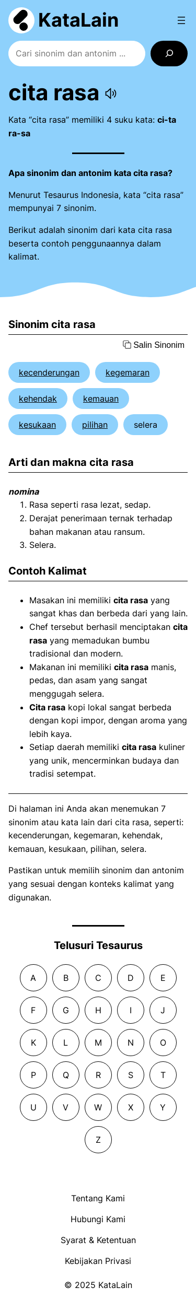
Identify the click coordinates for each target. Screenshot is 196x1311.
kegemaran (127, 372)
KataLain (78, 19)
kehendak (38, 398)
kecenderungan (49, 372)
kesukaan (37, 424)
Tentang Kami (98, 1198)
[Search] (169, 53)
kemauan (101, 398)
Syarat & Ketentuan (98, 1240)
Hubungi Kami (98, 1219)
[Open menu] (181, 20)
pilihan (95, 424)
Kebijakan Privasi (98, 1261)
